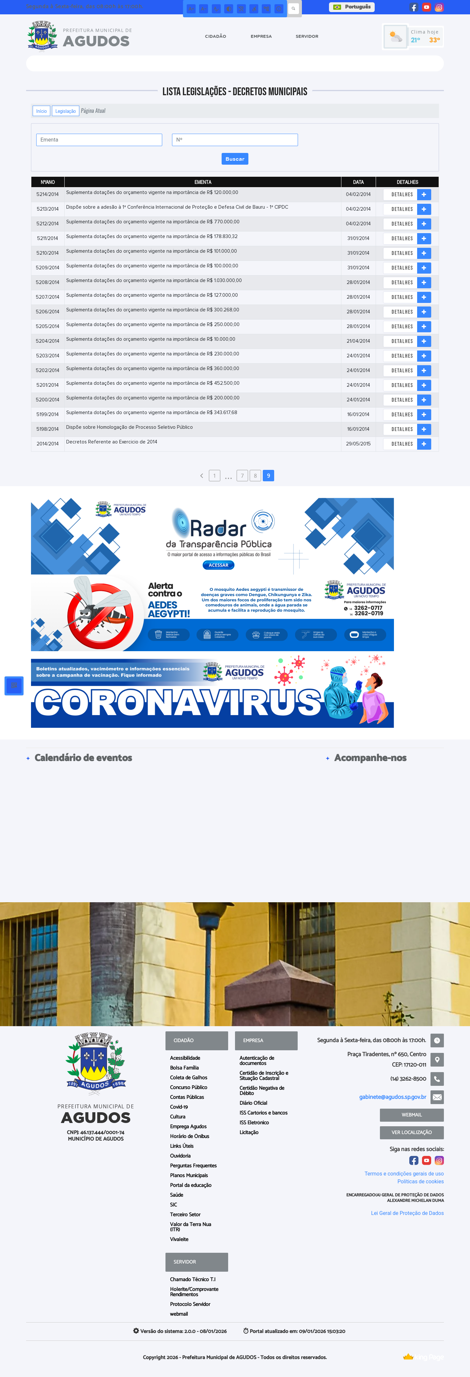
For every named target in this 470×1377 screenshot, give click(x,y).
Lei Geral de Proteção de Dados (407, 1213)
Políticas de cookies (421, 1181)
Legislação (65, 111)
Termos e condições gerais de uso (404, 1174)
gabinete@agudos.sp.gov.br (392, 1097)
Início (41, 111)
